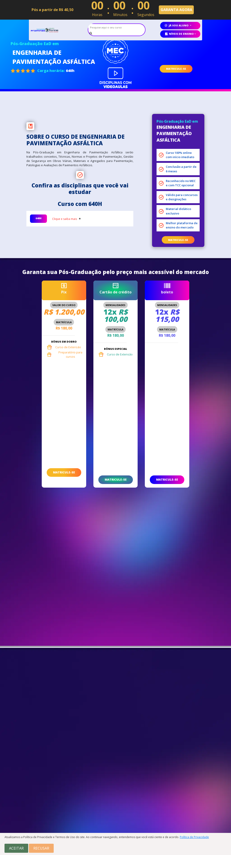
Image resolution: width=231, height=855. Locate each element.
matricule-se (178, 240)
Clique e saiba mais (64, 219)
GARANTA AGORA (176, 9)
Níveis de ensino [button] (179, 34)
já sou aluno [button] (177, 25)
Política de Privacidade (194, 837)
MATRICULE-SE (176, 68)
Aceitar (16, 848)
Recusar (41, 848)
